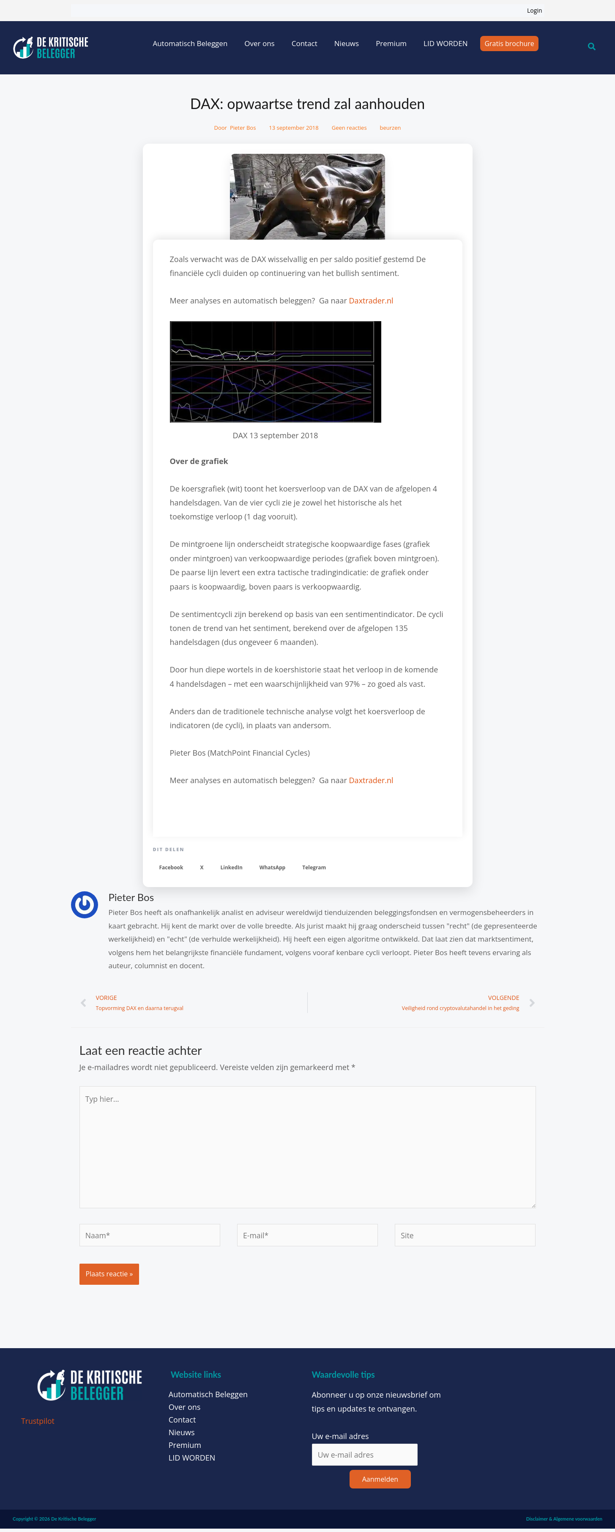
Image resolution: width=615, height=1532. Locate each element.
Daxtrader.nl (371, 300)
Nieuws (346, 43)
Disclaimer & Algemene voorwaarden (564, 1522)
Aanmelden (380, 1483)
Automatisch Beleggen (190, 43)
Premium (391, 43)
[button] (171, 867)
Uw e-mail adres (340, 1440)
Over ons (259, 43)
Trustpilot (38, 1424)
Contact (304, 43)
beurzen (390, 127)
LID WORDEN (445, 43)
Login (534, 10)
